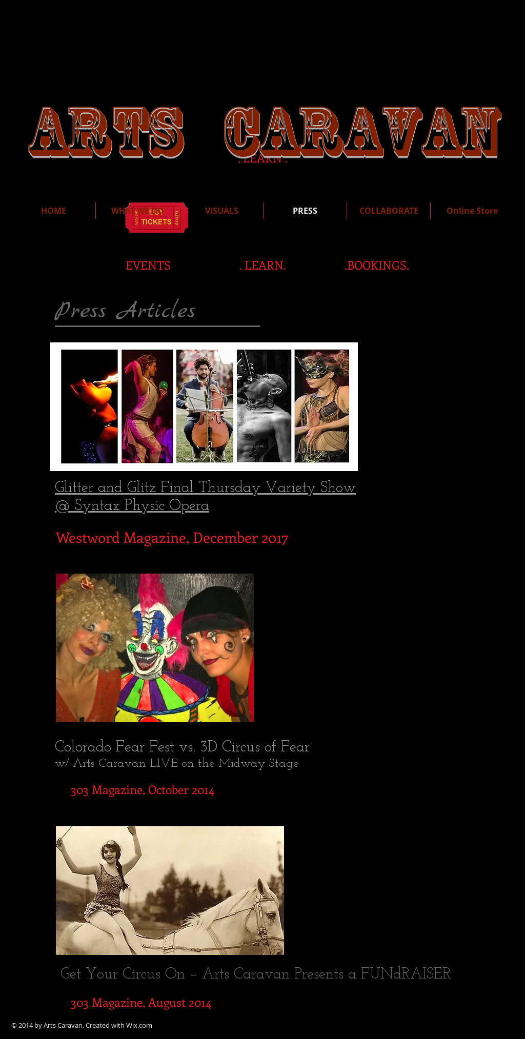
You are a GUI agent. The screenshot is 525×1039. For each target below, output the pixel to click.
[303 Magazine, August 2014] (141, 1002)
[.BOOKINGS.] (377, 265)
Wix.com (139, 1025)
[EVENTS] (148, 265)
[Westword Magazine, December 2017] (172, 537)
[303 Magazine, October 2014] (142, 789)
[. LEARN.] (262, 265)
